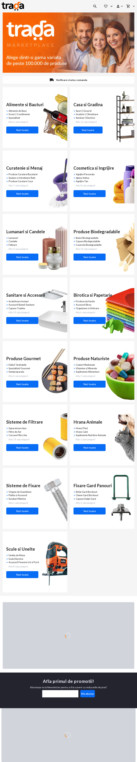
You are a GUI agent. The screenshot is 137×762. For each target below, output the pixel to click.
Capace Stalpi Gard (86, 498)
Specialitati (14, 117)
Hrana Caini (82, 431)
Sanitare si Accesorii (25, 295)
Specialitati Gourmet (19, 368)
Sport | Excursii (84, 110)
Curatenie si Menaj (24, 168)
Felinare (13, 244)
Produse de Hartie (85, 301)
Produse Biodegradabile (96, 231)
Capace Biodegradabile (88, 241)
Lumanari (13, 237)
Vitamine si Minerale (86, 368)
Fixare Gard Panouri (92, 485)
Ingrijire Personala (85, 174)
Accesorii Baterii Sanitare (21, 304)
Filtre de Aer (15, 431)
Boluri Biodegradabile (87, 237)
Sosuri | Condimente (19, 114)
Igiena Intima (82, 177)
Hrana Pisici (82, 428)
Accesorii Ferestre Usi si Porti (24, 562)
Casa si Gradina (88, 104)
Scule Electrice (16, 558)
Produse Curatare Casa (21, 181)
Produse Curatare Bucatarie (23, 174)
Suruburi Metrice (17, 498)
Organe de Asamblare (20, 491)
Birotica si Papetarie (92, 295)
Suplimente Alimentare (87, 371)
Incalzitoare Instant (19, 301)
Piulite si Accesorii (18, 495)
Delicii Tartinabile (17, 364)
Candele (13, 241)
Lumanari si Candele (25, 231)
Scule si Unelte (20, 549)
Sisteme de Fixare (23, 485)
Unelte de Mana (17, 555)
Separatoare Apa (17, 428)
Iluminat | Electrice (85, 117)
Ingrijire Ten (82, 181)
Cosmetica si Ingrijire (93, 168)
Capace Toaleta (17, 308)
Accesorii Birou (83, 304)
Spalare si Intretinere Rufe (22, 177)
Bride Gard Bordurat (86, 491)
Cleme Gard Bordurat (87, 495)
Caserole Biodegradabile (89, 244)
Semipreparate (16, 371)
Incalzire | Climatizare (87, 114)
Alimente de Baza (18, 110)
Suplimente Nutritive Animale (91, 435)
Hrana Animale (87, 421)
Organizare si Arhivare (87, 308)
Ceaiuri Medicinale (85, 364)
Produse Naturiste (91, 358)
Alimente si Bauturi (25, 104)
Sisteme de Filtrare (24, 421)
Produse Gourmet (23, 358)
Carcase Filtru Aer (18, 435)
